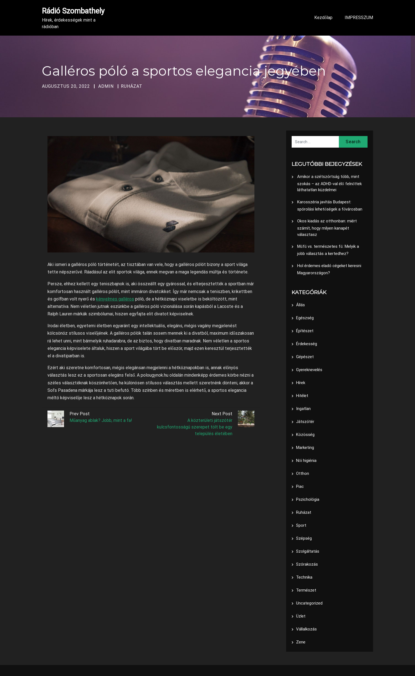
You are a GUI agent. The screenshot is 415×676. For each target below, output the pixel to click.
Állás (300, 304)
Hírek (300, 382)
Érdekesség (306, 343)
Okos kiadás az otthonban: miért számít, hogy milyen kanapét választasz (327, 228)
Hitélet (302, 395)
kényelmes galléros (115, 299)
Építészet (304, 330)
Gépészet (305, 356)
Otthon (302, 473)
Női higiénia (306, 460)
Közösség (305, 434)
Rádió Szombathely (73, 11)
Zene (300, 642)
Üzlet (300, 616)
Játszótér (305, 421)
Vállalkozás (306, 629)
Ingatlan (303, 408)
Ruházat (131, 86)
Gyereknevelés (309, 369)
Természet (306, 590)
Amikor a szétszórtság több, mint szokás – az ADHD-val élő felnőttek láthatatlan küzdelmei (329, 183)
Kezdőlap (323, 17)
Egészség (305, 317)
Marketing (305, 447)
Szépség (304, 538)
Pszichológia (307, 499)
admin (106, 86)
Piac (300, 486)
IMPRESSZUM (359, 17)
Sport (301, 525)
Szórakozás (307, 564)
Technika (304, 577)
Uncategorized (309, 603)
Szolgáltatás (307, 551)
